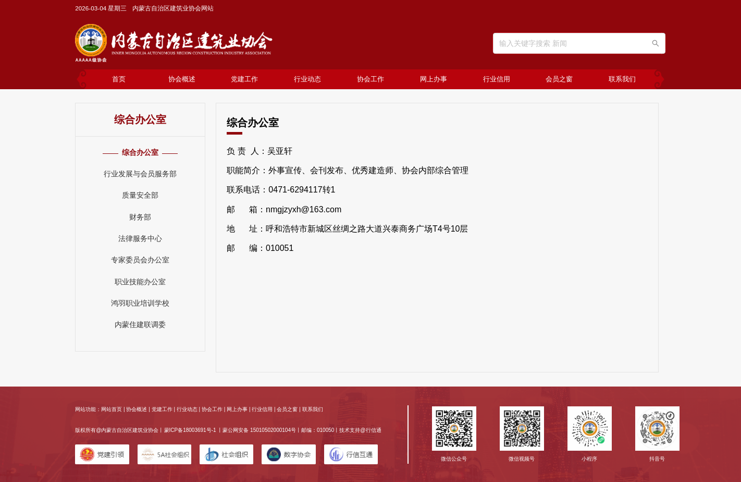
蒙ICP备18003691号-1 (190, 430)
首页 (119, 79)
